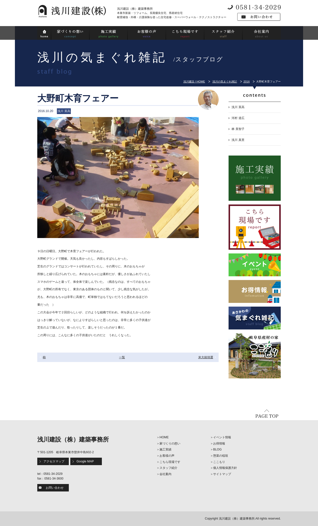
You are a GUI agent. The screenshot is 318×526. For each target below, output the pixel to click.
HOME (164, 437)
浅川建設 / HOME (194, 81)
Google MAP (85, 461)
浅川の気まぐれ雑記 (224, 81)
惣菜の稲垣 (220, 455)
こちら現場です (169, 462)
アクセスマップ (53, 461)
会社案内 (165, 474)
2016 (246, 81)
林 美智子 (238, 129)
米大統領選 (205, 357)
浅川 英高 (238, 107)
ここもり (219, 462)
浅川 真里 (238, 140)
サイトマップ (222, 474)
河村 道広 (238, 118)
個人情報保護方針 (225, 468)
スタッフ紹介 (168, 468)
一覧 (122, 357)
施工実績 (165, 449)
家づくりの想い (169, 443)
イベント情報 (222, 437)
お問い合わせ (55, 487)
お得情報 (219, 443)
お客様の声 (166, 455)
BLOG (217, 449)
